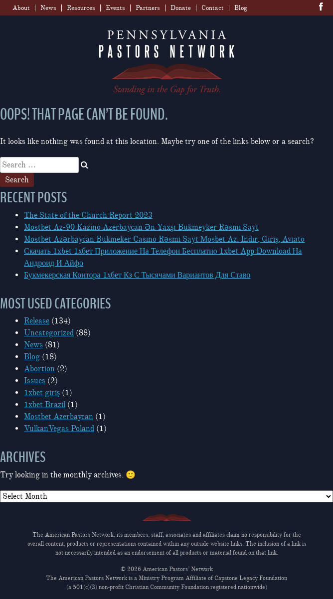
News (48, 7)
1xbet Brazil (44, 405)
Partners (148, 7)
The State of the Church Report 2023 (88, 215)
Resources (81, 7)
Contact (212, 7)
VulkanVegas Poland (59, 429)
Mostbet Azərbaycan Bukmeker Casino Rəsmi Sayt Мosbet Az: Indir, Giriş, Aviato (164, 239)
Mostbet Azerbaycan (58, 417)
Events (115, 7)
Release (36, 321)
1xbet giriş (42, 393)
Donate (180, 7)
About (21, 7)
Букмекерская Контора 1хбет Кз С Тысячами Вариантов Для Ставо (137, 275)
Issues (34, 381)
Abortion (39, 369)
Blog (240, 7)
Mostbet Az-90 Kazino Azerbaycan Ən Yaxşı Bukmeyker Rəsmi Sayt (141, 227)
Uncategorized (49, 333)
